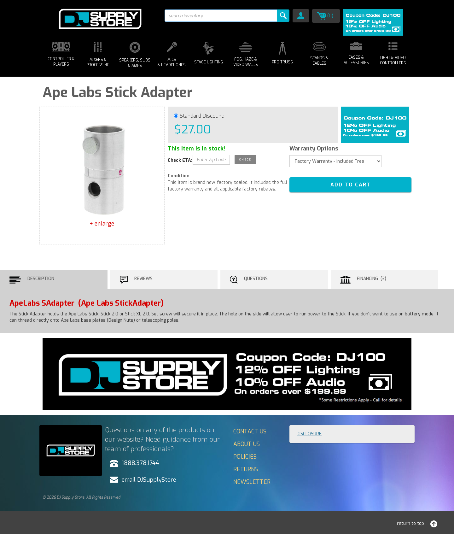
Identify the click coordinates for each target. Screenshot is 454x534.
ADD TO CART (350, 184)
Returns (245, 469)
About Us (246, 444)
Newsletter (252, 482)
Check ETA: (180, 160)
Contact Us (249, 431)
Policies (245, 457)
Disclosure (309, 434)
